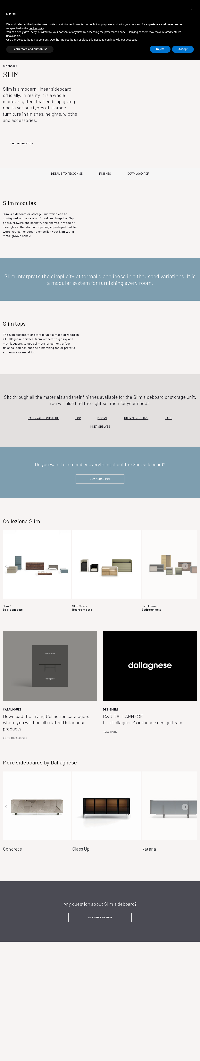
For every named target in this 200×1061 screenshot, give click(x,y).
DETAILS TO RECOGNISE (67, 173)
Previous (6, 566)
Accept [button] (183, 49)
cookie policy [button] (36, 28)
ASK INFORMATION (21, 143)
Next (185, 566)
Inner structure (136, 418)
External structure (43, 418)
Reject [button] (160, 49)
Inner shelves (100, 426)
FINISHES (105, 173)
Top (78, 418)
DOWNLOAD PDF (138, 173)
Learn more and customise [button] (29, 49)
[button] (192, 9)
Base (168, 418)
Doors (102, 418)
